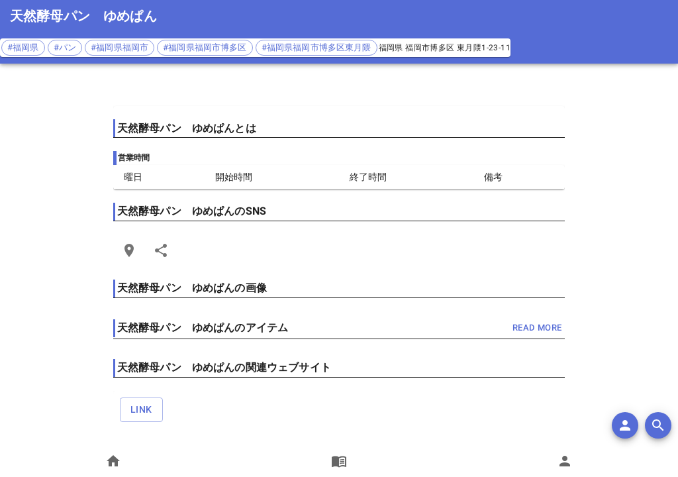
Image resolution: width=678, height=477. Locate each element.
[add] (625, 425)
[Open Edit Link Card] (129, 250)
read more (537, 328)
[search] (658, 425)
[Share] (161, 250)
